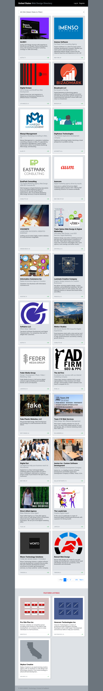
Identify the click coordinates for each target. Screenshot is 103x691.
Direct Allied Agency (28, 511)
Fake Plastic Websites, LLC (31, 419)
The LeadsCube (60, 511)
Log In (76, 3)
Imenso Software (61, 42)
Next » (82, 580)
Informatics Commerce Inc (31, 279)
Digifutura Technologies (63, 134)
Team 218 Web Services (64, 419)
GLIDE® (23, 42)
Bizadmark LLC (60, 88)
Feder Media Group (27, 373)
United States (35, 3)
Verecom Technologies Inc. (65, 622)
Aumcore (57, 181)
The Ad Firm (59, 373)
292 (76, 580)
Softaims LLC (25, 327)
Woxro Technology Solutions (31, 557)
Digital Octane (25, 88)
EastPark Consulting (28, 181)
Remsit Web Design (62, 557)
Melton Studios (60, 327)
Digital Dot (24, 463)
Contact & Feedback (43, 688)
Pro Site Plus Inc (26, 622)
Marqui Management (28, 134)
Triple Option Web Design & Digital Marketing (68, 230)
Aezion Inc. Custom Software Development (66, 464)
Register (82, 3)
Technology (32, 688)
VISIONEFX (24, 229)
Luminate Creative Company (65, 279)
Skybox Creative (26, 664)
